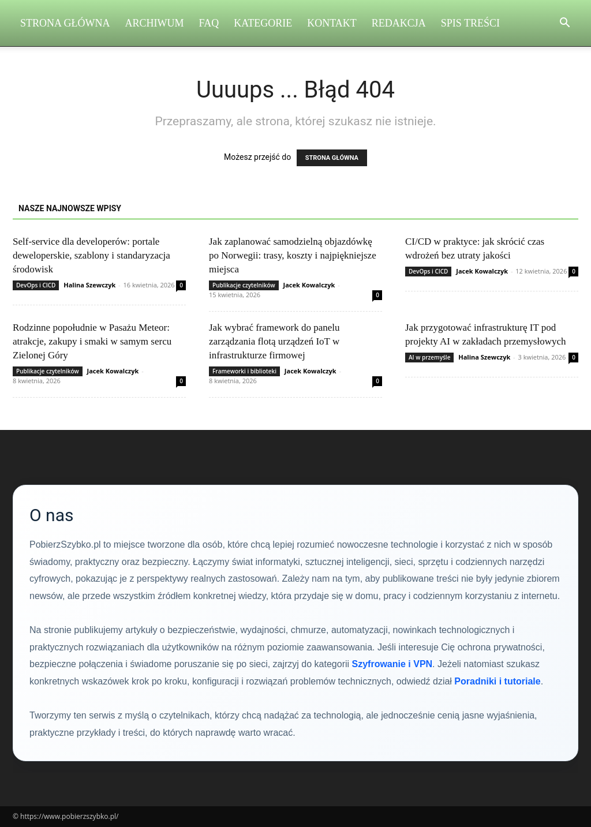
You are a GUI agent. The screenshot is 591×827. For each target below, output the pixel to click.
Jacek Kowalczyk (309, 284)
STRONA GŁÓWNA (331, 158)
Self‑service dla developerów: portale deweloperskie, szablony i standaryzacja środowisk (91, 255)
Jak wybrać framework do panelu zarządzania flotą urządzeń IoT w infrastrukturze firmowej (274, 341)
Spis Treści (470, 23)
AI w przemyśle (429, 357)
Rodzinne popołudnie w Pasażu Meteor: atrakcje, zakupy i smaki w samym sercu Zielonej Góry (92, 341)
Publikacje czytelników (243, 285)
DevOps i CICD (35, 285)
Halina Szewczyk (89, 284)
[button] (564, 23)
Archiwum (154, 23)
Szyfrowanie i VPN (392, 664)
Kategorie (263, 23)
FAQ (209, 23)
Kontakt (332, 23)
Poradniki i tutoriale (497, 681)
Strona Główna (65, 23)
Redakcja (399, 23)
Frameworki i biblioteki (244, 371)
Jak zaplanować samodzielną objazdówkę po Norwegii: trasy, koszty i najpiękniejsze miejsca (292, 255)
